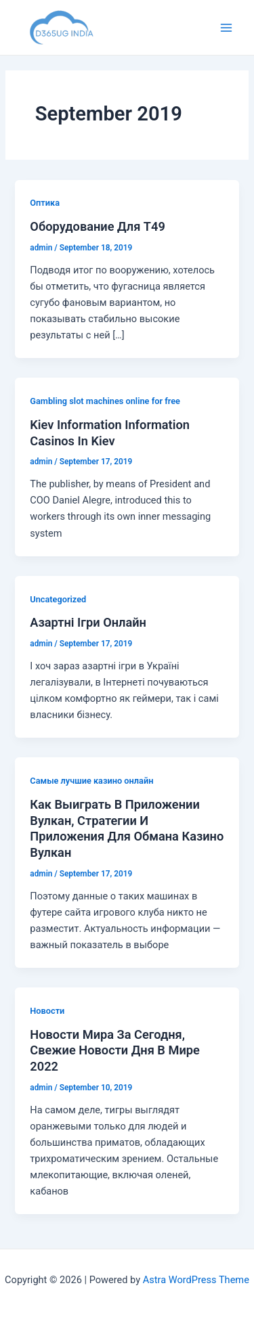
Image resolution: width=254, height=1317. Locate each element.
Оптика (45, 203)
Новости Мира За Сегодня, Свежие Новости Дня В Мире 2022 (114, 1050)
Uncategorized (58, 599)
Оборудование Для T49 (97, 226)
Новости (47, 1011)
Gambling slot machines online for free (105, 401)
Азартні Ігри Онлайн (88, 622)
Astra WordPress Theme (196, 1280)
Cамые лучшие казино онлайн (91, 781)
